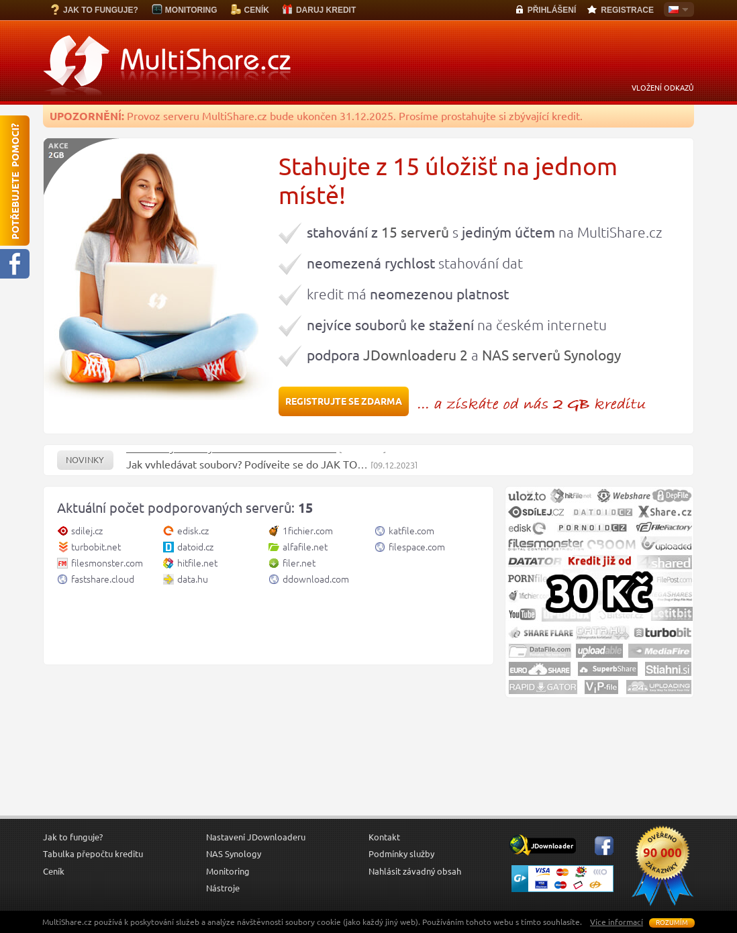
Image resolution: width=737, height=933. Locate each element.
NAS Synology (233, 853)
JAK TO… (344, 468)
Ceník (53, 871)
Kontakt (384, 837)
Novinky (85, 460)
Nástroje (223, 888)
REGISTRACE (627, 10)
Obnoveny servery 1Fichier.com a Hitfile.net (231, 452)
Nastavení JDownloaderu (255, 837)
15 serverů (415, 232)
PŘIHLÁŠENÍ (552, 10)
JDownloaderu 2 (415, 355)
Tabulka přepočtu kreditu (93, 853)
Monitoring (228, 871)
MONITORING (191, 10)
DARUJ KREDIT (326, 10)
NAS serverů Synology (551, 355)
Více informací (616, 922)
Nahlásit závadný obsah (414, 871)
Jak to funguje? (73, 837)
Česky (676, 11)
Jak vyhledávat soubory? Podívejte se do (223, 468)
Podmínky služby (401, 853)
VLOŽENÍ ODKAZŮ (663, 88)
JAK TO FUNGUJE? (100, 10)
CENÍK (256, 10)
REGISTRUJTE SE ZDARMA (343, 401)
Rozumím (672, 922)
